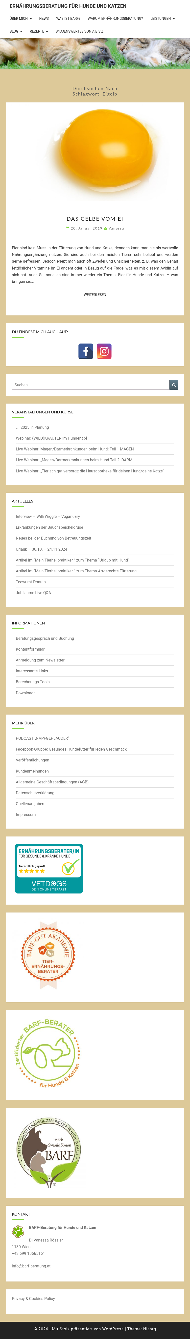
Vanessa (116, 228)
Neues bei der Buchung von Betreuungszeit (53, 538)
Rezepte (37, 31)
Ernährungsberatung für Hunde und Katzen (68, 6)
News (44, 18)
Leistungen (160, 18)
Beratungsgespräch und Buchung (45, 638)
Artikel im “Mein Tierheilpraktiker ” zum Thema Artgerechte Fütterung (76, 571)
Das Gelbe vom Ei (95, 218)
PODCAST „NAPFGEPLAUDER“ (42, 738)
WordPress (113, 1329)
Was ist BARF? (68, 18)
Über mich (19, 18)
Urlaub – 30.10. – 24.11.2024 (41, 549)
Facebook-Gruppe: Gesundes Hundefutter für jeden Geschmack (71, 749)
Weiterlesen (96, 294)
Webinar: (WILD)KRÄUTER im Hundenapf (51, 438)
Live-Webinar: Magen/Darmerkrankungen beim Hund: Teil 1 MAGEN (75, 449)
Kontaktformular (30, 649)
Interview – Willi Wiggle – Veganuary (48, 516)
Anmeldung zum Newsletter (40, 660)
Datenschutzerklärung (35, 793)
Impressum (26, 814)
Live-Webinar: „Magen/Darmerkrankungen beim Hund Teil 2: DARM (74, 460)
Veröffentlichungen (32, 760)
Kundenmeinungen (32, 771)
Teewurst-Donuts (31, 582)
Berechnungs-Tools (33, 681)
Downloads (25, 693)
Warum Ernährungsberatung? (115, 18)
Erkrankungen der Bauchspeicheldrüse (49, 527)
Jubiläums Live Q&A (33, 592)
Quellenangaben (30, 803)
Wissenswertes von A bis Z (79, 31)
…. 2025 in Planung (32, 427)
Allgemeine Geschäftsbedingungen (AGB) (52, 782)
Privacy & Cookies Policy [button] (33, 1298)
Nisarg (149, 1329)
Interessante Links (32, 671)
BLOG (14, 31)
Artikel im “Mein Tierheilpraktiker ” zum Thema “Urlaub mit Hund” (72, 560)
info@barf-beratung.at (31, 1266)
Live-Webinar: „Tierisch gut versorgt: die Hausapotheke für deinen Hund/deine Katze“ (90, 471)
